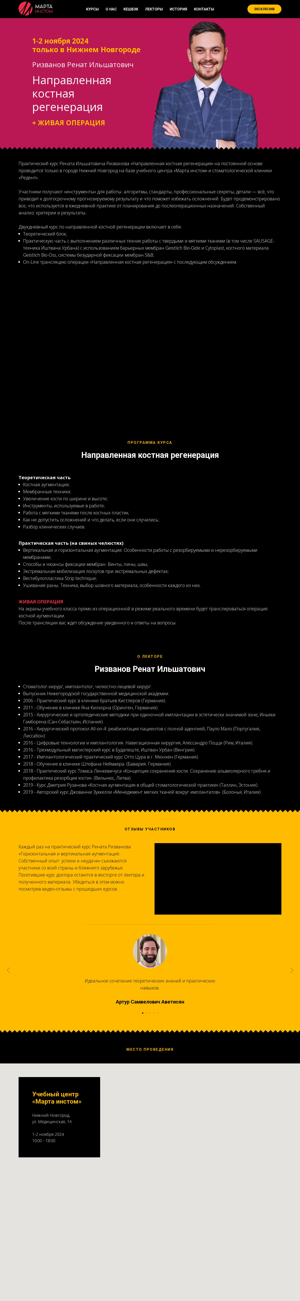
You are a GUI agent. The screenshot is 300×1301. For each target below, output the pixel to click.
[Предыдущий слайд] (8, 1035)
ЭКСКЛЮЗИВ (264, 9)
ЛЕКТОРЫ (154, 9)
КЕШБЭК (130, 9)
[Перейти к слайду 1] (142, 1078)
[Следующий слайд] (291, 1035)
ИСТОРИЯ (178, 9)
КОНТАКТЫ (204, 9)
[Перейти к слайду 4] (153, 1078)
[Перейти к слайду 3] (150, 1078)
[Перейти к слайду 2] (146, 1078)
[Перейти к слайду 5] (157, 1078)
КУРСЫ (92, 9)
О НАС (111, 9)
